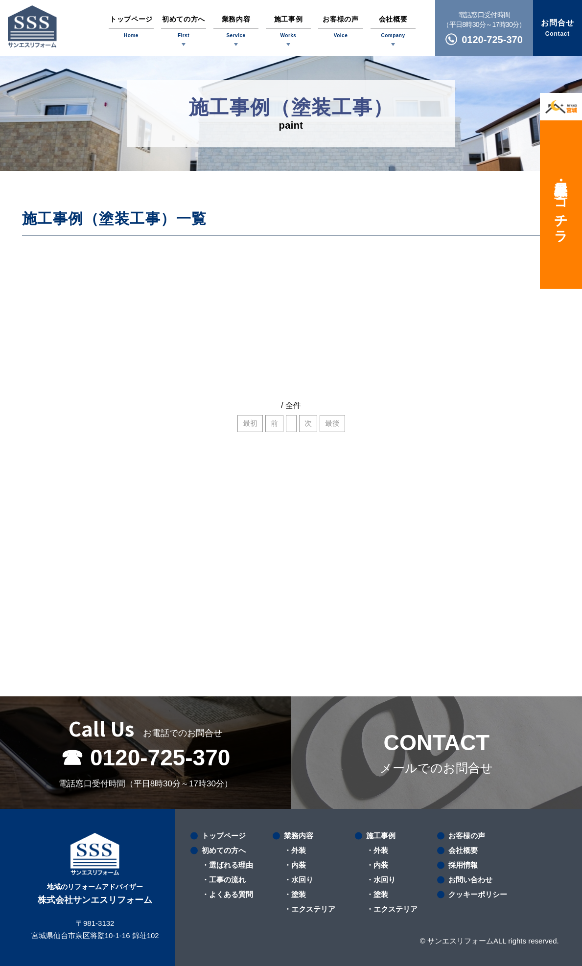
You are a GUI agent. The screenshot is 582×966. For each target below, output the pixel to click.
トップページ (224, 835)
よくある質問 (231, 894)
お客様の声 (466, 835)
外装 (298, 850)
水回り (302, 879)
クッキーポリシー (477, 894)
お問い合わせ (470, 879)
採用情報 (463, 865)
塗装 (298, 894)
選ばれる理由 (231, 865)
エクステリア (313, 909)
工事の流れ (227, 879)
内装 (298, 865)
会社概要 (463, 850)
